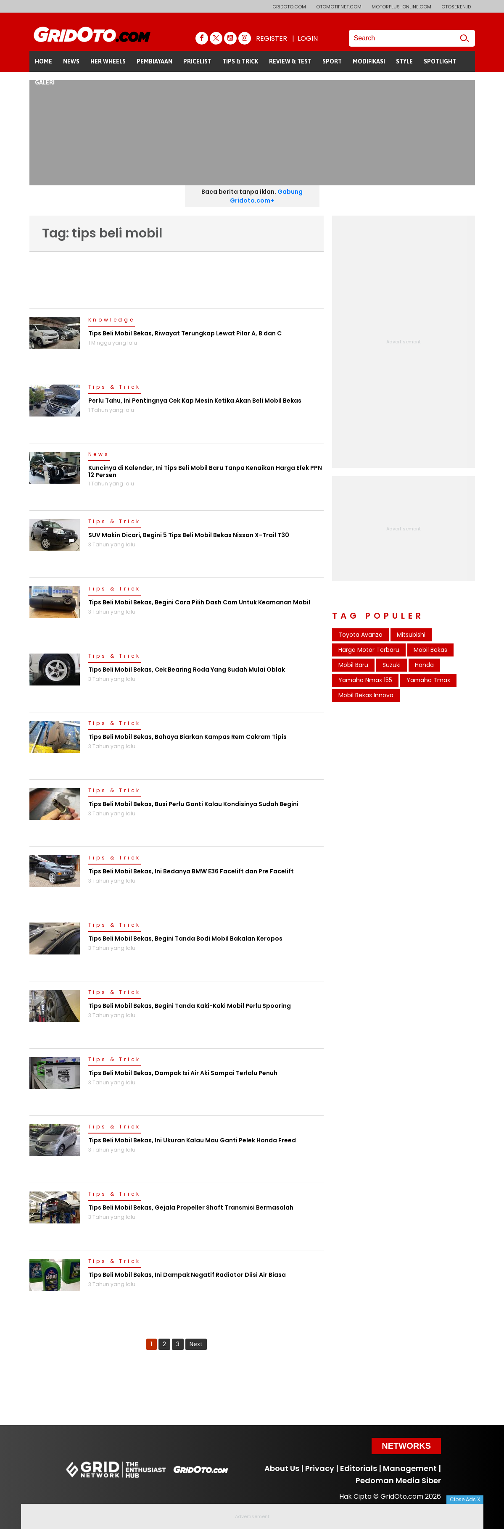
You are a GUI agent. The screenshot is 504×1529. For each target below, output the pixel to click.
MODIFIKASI (369, 61)
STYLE (404, 61)
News (99, 455)
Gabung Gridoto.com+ (266, 196)
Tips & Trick (114, 387)
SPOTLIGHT (440, 61)
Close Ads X (465, 1499)
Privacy (319, 1468)
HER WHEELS (108, 61)
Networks (406, 1445)
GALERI (45, 82)
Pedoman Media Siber (398, 1480)
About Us (281, 1468)
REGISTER (271, 38)
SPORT (332, 61)
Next (196, 1344)
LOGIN (308, 38)
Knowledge (111, 320)
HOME (43, 61)
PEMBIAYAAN (154, 61)
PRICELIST (197, 61)
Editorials (358, 1468)
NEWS (71, 61)
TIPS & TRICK (240, 61)
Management (410, 1468)
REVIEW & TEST (290, 61)
